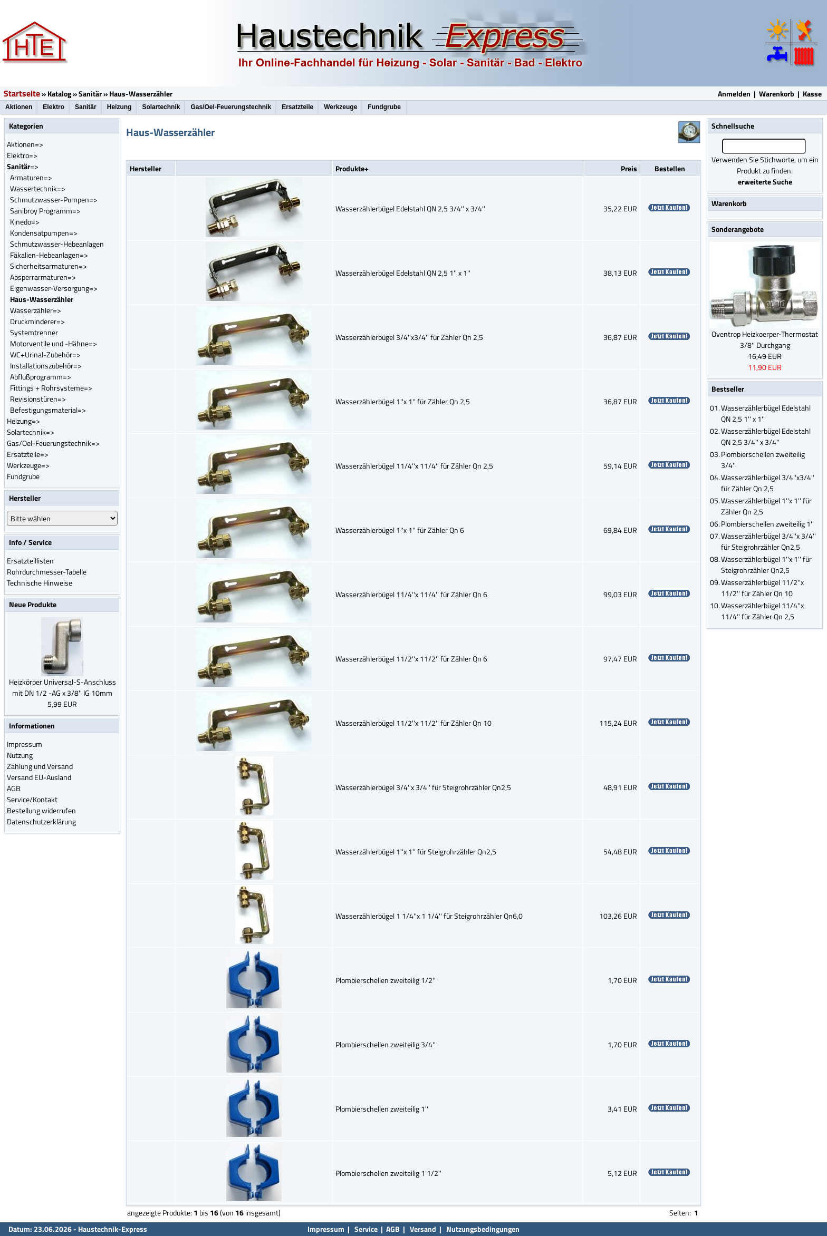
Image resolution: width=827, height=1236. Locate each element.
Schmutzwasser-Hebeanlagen (57, 243)
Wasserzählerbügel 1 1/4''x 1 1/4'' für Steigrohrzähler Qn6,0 (429, 915)
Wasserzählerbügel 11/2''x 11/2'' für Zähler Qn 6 (411, 658)
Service (365, 1228)
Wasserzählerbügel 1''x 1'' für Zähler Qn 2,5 (402, 401)
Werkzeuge (340, 107)
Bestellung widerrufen (41, 810)
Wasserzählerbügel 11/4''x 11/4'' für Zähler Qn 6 (411, 594)
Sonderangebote (737, 229)
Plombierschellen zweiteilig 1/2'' (385, 980)
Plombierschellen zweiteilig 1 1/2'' (388, 1173)
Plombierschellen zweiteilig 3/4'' (385, 1044)
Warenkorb (776, 93)
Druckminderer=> (37, 321)
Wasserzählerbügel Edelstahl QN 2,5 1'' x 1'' (402, 272)
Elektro (53, 107)
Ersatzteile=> (28, 454)
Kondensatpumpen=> (44, 232)
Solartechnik (161, 107)
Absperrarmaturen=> (43, 277)
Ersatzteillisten (30, 560)
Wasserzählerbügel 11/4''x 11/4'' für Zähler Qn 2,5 (414, 465)
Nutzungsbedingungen (483, 1228)
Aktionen (18, 107)
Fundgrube (384, 107)
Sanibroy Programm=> (45, 210)
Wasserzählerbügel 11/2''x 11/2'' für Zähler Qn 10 (413, 722)
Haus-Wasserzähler (140, 93)
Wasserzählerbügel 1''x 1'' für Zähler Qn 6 (399, 530)
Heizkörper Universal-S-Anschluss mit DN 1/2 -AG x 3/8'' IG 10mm (62, 687)
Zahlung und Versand (40, 766)
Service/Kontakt (32, 799)
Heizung (119, 107)
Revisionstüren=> (38, 398)
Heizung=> (23, 420)
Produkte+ (352, 168)
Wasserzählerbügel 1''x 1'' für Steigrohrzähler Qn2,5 (415, 851)
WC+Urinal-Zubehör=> (45, 354)
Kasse (812, 93)
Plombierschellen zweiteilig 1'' (381, 1108)
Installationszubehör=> (46, 365)
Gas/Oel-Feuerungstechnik (230, 107)
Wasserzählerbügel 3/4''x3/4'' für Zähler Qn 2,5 (409, 337)
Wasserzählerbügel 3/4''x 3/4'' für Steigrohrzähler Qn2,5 (423, 787)
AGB (14, 788)
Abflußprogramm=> (40, 376)
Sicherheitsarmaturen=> (48, 265)
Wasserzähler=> (35, 310)
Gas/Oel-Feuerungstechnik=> (53, 443)
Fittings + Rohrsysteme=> (51, 387)
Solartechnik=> (30, 431)
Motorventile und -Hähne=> (53, 343)
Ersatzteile (297, 107)
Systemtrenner (34, 332)
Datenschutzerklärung (41, 821)
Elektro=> (22, 155)
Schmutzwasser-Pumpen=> (54, 199)
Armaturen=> (31, 177)
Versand (423, 1228)
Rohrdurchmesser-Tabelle (46, 571)
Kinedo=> (25, 221)
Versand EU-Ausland (39, 777)
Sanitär (90, 93)
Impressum (24, 744)
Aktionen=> (25, 144)
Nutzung (20, 755)
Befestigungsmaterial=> (48, 409)
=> (23, 166)
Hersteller (145, 168)
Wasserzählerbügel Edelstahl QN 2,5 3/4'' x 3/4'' (410, 208)
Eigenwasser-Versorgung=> (54, 288)
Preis (629, 168)
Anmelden (734, 93)
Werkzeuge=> (28, 465)
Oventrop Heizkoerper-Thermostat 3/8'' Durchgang (764, 339)
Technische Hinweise (39, 582)
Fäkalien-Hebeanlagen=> (49, 254)
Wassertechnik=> (37, 188)
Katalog (59, 93)
